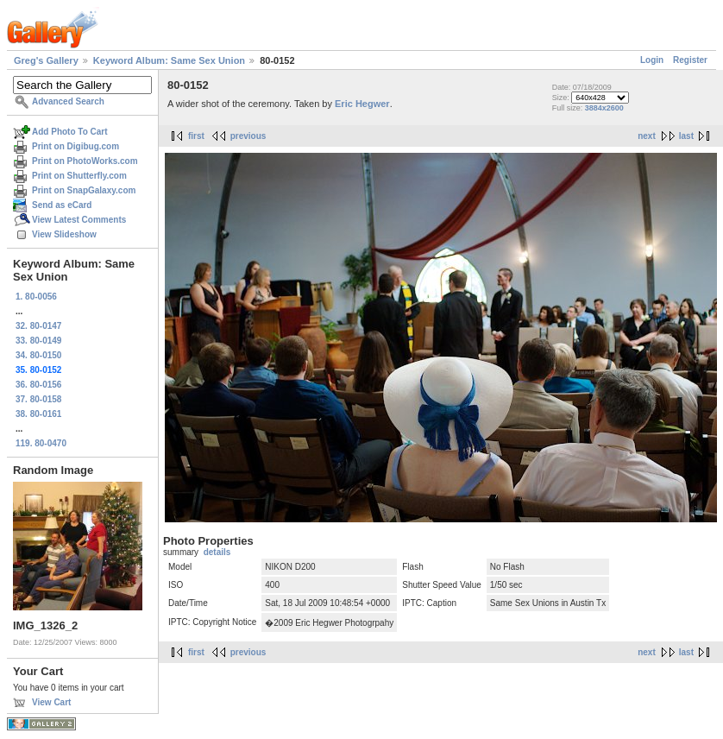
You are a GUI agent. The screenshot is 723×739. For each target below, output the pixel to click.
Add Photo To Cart (70, 131)
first (196, 136)
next (647, 136)
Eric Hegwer (362, 103)
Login (651, 60)
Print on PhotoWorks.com (85, 161)
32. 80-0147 (38, 326)
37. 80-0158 (38, 399)
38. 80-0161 (38, 414)
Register (690, 60)
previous (248, 136)
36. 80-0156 (38, 384)
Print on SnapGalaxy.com (83, 190)
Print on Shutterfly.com (79, 175)
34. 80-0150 (38, 355)
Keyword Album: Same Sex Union (169, 60)
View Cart (51, 702)
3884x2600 (604, 108)
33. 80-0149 (38, 340)
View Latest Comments (79, 219)
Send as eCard (61, 205)
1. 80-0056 (36, 296)
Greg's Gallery (46, 60)
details (217, 552)
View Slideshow (64, 234)
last (686, 136)
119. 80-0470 (41, 443)
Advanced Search (68, 101)
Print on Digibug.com (75, 146)
